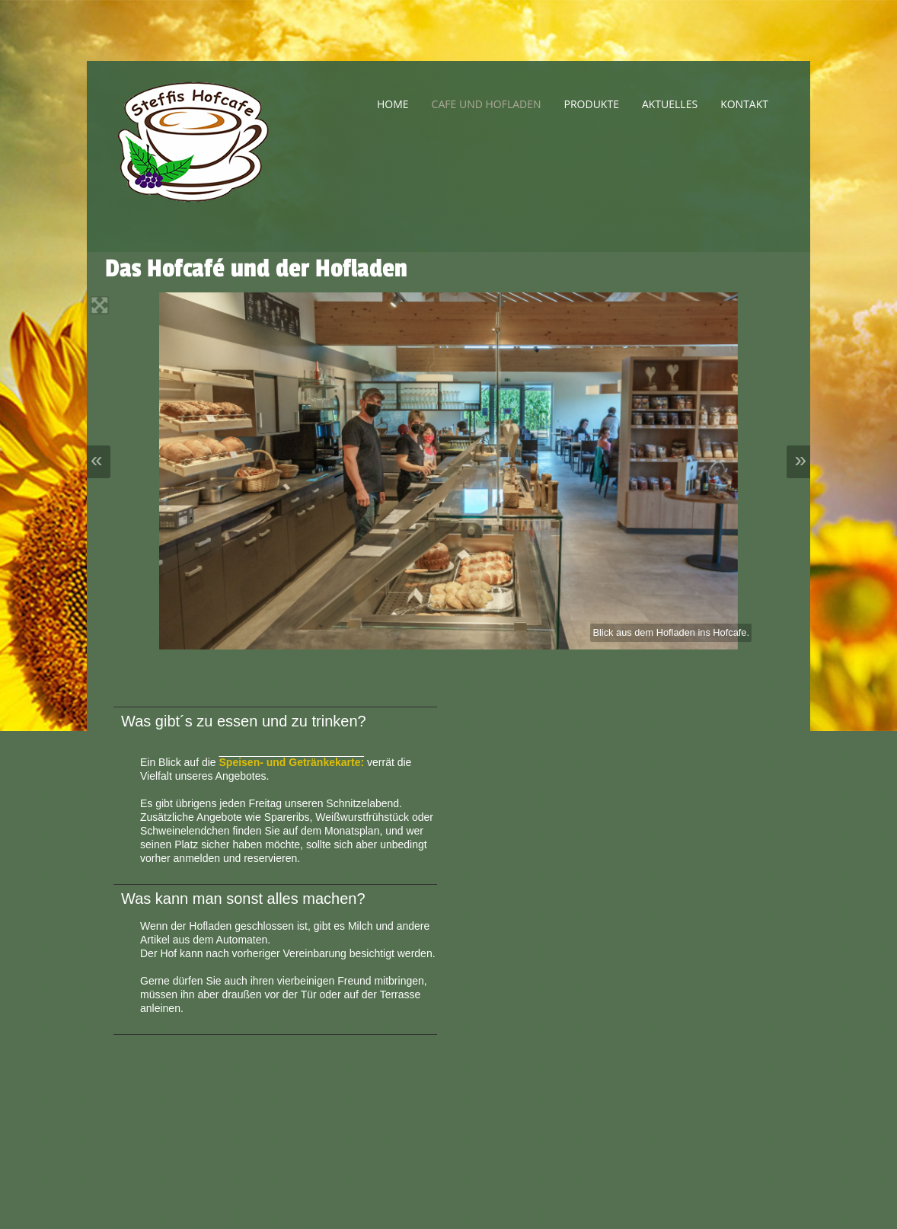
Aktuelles (669, 104)
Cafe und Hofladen (486, 104)
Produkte (591, 104)
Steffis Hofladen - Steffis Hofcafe (212, 157)
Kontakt (744, 104)
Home (393, 104)
